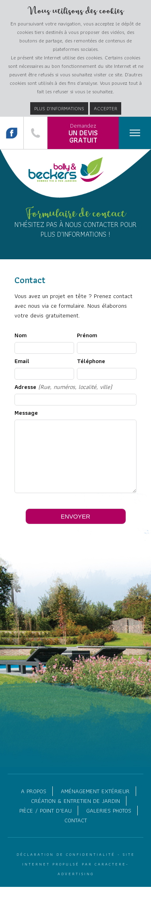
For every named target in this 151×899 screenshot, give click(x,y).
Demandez (83, 133)
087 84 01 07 (36, 133)
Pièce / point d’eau (45, 823)
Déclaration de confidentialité (66, 866)
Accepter (105, 108)
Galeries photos (108, 823)
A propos (33, 803)
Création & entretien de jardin (75, 813)
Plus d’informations (59, 108)
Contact (75, 832)
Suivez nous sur (12, 133)
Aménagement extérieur (95, 803)
